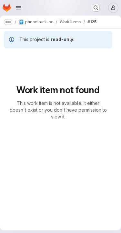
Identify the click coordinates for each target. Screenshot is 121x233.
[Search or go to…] (96, 8)
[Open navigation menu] (18, 8)
